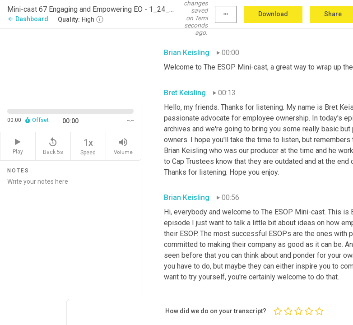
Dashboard (27, 19)
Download (273, 14)
